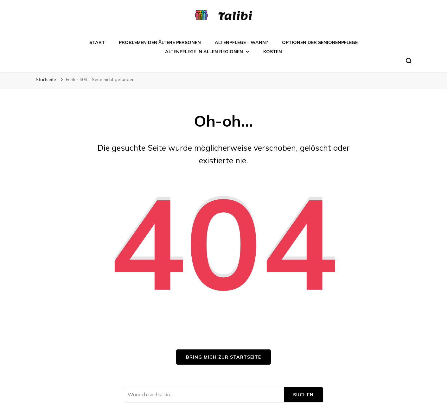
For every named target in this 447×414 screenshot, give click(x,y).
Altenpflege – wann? (241, 42)
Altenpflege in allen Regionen (204, 51)
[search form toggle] (409, 61)
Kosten (272, 51)
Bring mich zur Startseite (223, 357)
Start (97, 42)
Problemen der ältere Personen (160, 42)
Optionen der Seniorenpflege (320, 42)
